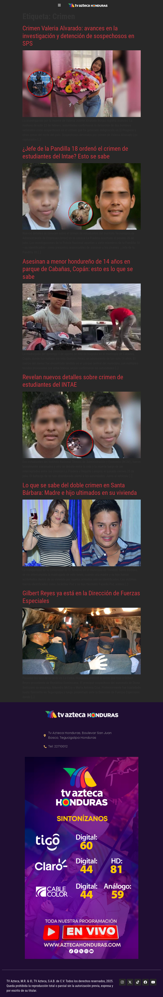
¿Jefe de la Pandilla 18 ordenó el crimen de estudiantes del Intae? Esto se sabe (75, 152)
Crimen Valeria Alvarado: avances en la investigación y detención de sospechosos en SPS (78, 35)
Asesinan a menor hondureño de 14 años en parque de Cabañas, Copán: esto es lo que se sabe (77, 269)
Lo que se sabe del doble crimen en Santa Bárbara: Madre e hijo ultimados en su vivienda (79, 488)
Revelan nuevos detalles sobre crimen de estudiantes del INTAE (72, 380)
